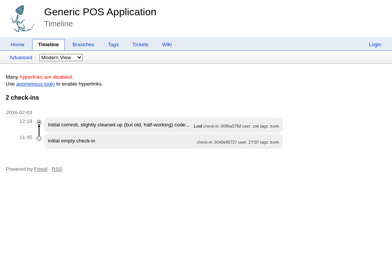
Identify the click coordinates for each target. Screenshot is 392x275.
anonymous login (35, 84)
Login (375, 44)
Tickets (140, 44)
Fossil (40, 169)
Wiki (167, 44)
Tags (113, 44)
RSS (57, 169)
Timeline (48, 44)
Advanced (21, 57)
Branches (83, 44)
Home (17, 44)
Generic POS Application (100, 12)
